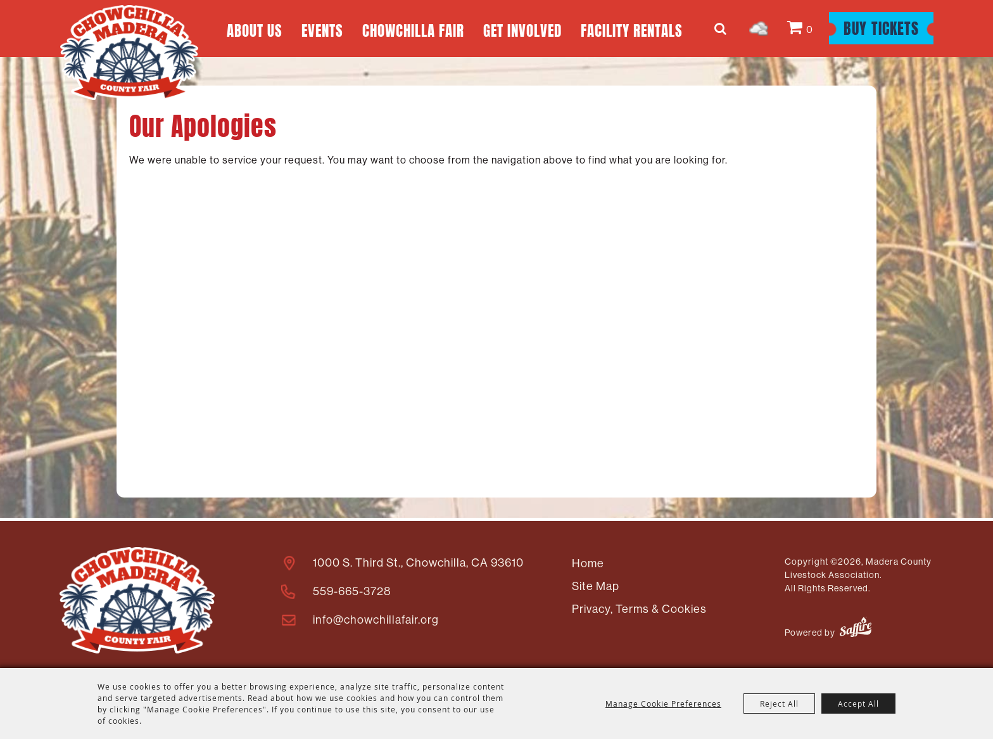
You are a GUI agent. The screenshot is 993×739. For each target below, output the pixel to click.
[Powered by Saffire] (855, 629)
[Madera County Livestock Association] (129, 52)
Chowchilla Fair (413, 28)
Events (322, 28)
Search (722, 28)
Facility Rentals (632, 28)
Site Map (595, 586)
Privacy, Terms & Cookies (639, 609)
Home (588, 563)
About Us (254, 28)
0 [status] (809, 29)
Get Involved (522, 28)
